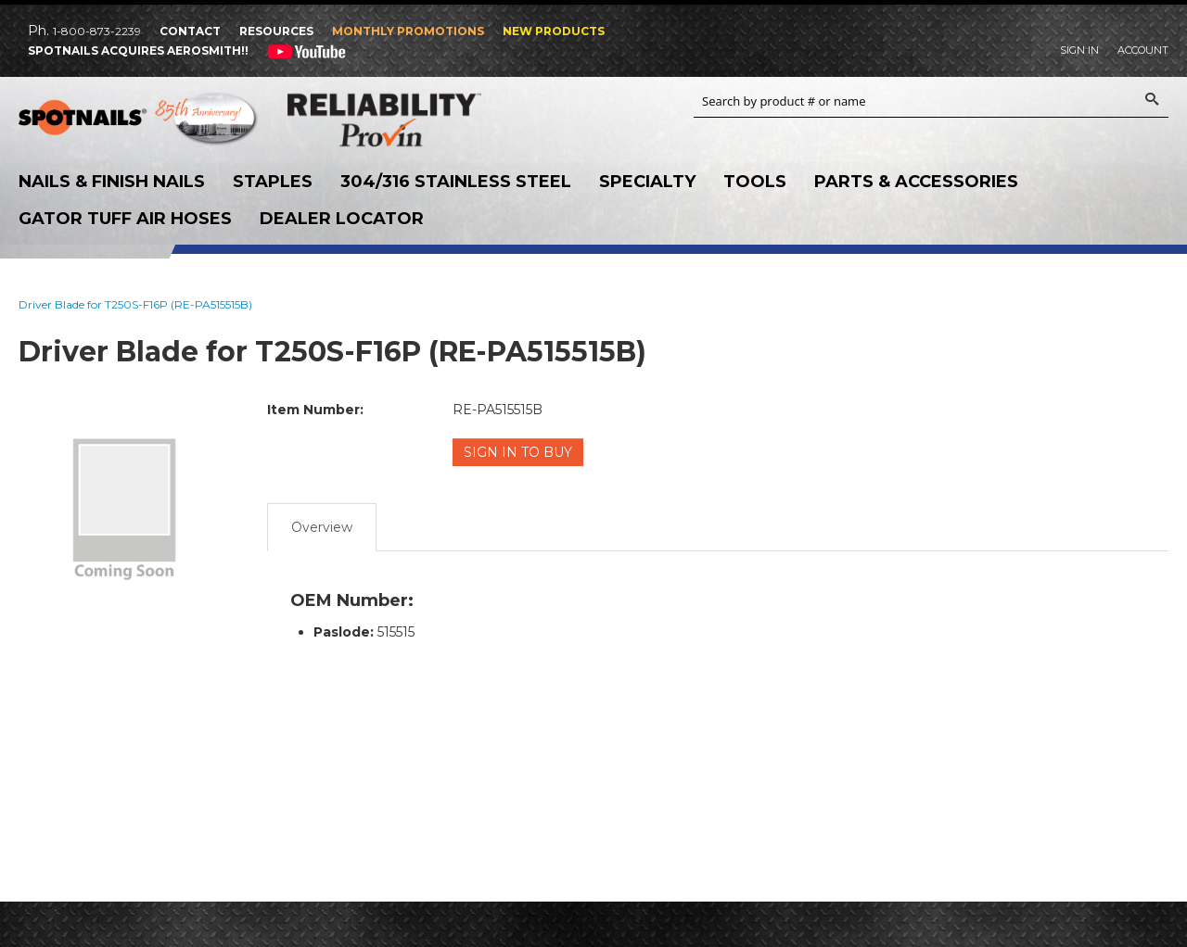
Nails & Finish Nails (112, 181)
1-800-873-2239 (97, 31)
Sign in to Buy (518, 452)
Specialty (647, 181)
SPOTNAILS (139, 121)
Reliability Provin (408, 119)
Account (1142, 50)
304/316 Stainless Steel (455, 181)
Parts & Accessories (916, 181)
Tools (754, 181)
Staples (273, 181)
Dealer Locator (342, 218)
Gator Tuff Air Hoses (125, 218)
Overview (321, 527)
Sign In (1079, 50)
